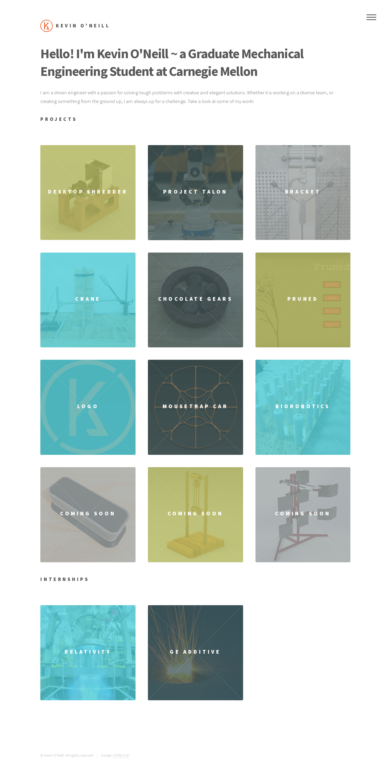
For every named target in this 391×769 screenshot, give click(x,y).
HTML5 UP (121, 755)
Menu (371, 17)
